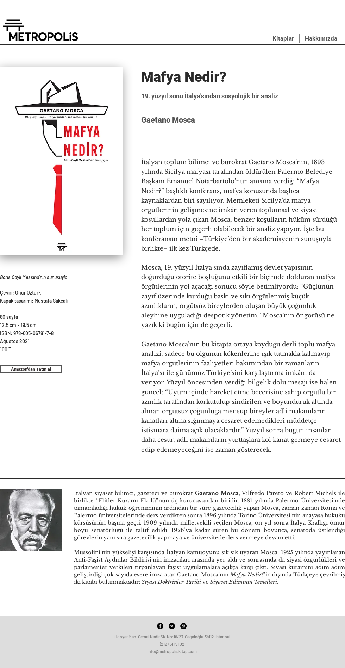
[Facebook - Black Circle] (160, 626)
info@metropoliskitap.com (172, 651)
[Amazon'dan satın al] (31, 369)
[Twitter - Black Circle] (172, 626)
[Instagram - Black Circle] (183, 626)
